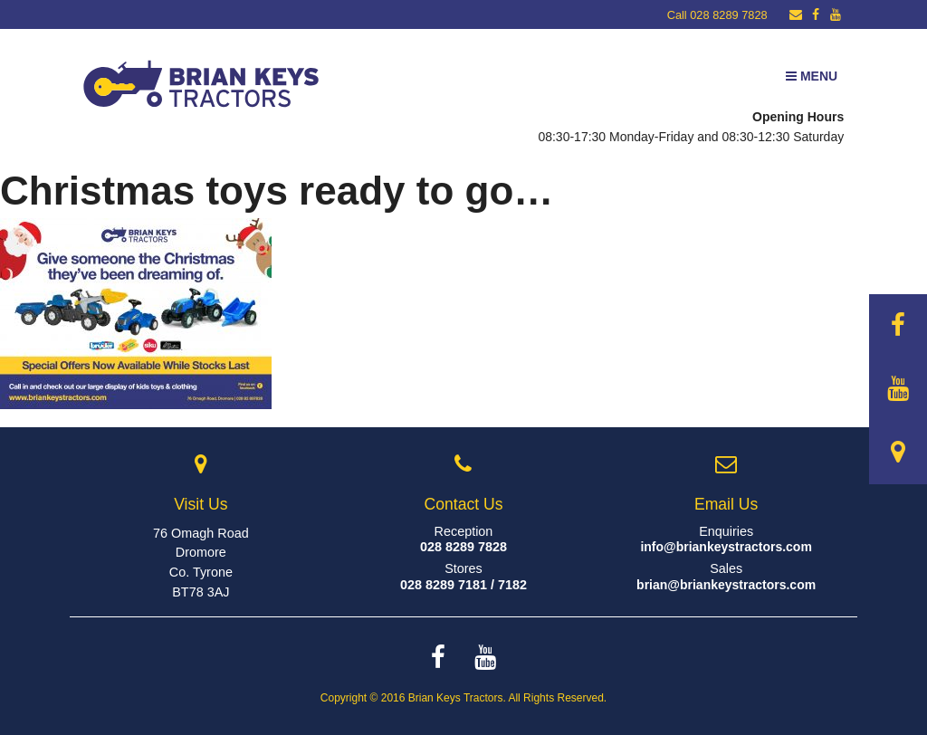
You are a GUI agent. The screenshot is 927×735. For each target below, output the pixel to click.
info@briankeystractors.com (726, 546)
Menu (811, 76)
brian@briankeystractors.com (726, 585)
